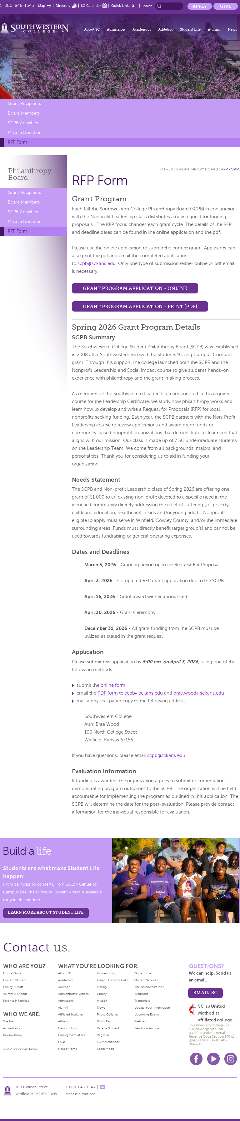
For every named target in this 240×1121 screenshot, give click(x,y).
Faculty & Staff (13, 987)
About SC (92, 29)
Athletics (165, 29)
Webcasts (141, 1021)
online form (113, 685)
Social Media (105, 1048)
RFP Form (17, 142)
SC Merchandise (108, 1042)
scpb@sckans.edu (97, 263)
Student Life (190, 29)
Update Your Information (152, 1007)
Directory (63, 5)
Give (225, 6)
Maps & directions (80, 1094)
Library (102, 994)
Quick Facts (105, 1021)
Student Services (146, 980)
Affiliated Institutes (70, 1014)
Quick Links (120, 5)
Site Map (9, 1021)
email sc (205, 992)
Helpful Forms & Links (112, 980)
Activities (64, 987)
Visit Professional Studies (20, 1049)
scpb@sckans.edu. (167, 755)
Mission (102, 1000)
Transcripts (142, 1000)
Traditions (141, 994)
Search (147, 6)
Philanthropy (30, 174)
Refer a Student (108, 1028)
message (102, 1087)
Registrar (103, 1035)
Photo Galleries (107, 1014)
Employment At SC (71, 1035)
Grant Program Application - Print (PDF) (140, 306)
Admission (116, 29)
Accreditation (12, 1028)
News (232, 29)
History (102, 987)
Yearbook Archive (147, 1028)
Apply (199, 6)
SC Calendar (91, 5)
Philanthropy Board (197, 169)
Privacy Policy (12, 1035)
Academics (141, 29)
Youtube (213, 1059)
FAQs (61, 1042)
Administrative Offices (73, 994)
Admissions (65, 1000)
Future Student (13, 973)
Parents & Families (16, 1000)
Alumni (214, 29)
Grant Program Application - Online (135, 288)
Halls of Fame (67, 1048)
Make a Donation (25, 132)
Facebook (196, 1059)
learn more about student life (45, 912)
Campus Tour (68, 1028)
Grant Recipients (24, 103)
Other (166, 169)
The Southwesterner (149, 987)
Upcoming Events (146, 1014)
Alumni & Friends (15, 994)
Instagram (230, 1059)
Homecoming (107, 973)
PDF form (108, 693)
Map (41, 5)
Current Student (14, 980)
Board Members (24, 113)
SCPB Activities (23, 122)
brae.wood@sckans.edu (198, 693)
